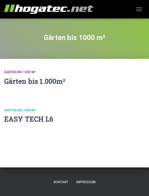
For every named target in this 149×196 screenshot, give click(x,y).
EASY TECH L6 (28, 119)
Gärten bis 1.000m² (34, 81)
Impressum (86, 182)
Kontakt (61, 182)
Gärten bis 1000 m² (20, 72)
